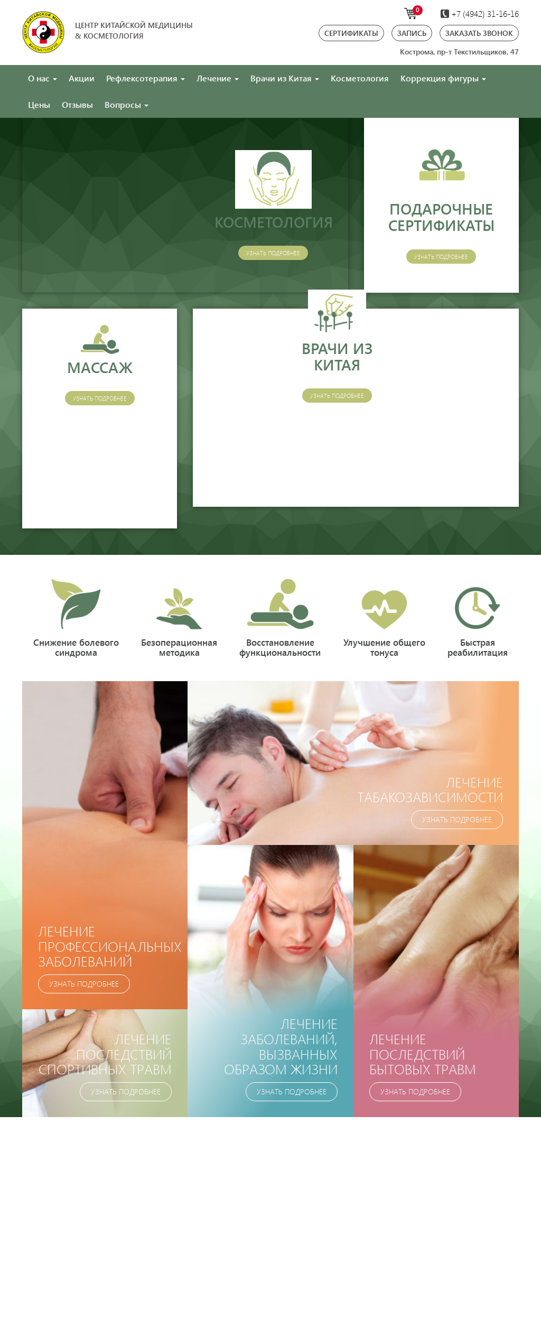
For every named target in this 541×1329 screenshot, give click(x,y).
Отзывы (77, 104)
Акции (82, 77)
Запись (411, 33)
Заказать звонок (479, 33)
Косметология (360, 77)
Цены (39, 104)
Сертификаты (351, 33)
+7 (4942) (480, 13)
